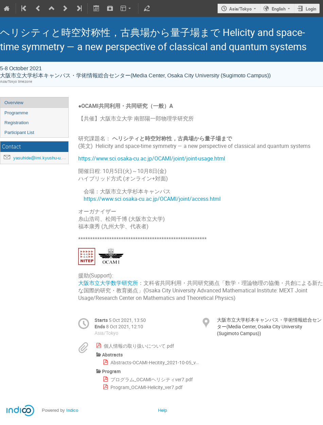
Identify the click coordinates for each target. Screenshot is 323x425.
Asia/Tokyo (240, 9)
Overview (13, 102)
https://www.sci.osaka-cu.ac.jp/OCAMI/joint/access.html (152, 198)
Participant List (19, 132)
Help (162, 410)
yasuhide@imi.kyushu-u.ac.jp (42, 158)
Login (311, 9)
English (279, 9)
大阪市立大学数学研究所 (108, 283)
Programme (16, 112)
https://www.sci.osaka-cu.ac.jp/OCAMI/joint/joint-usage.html (151, 158)
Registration (16, 122)
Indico (72, 410)
